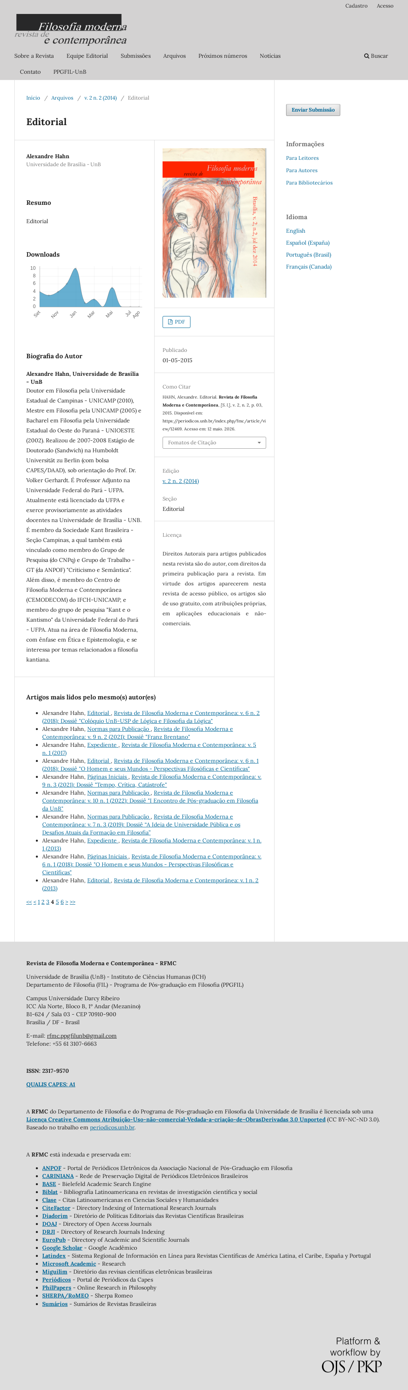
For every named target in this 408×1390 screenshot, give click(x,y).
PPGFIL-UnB (69, 71)
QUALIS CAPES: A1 (50, 1084)
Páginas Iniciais (107, 776)
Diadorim (55, 1215)
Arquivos (174, 55)
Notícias (270, 55)
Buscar (376, 55)
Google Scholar (62, 1247)
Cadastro (356, 5)
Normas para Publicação (119, 728)
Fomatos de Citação (192, 442)
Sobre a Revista (34, 55)
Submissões (136, 55)
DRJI (48, 1231)
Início (33, 97)
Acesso (385, 5)
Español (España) (308, 242)
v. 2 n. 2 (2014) (100, 97)
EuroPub (54, 1239)
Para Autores (302, 170)
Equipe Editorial (87, 55)
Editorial (99, 713)
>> (72, 901)
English (295, 230)
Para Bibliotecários (309, 182)
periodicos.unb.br (112, 1127)
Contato (30, 71)
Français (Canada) (309, 266)
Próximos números (222, 55)
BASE (49, 1184)
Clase (49, 1199)
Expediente (102, 744)
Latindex (54, 1255)
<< (29, 901)
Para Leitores (302, 158)
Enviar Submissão (313, 109)
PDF (179, 321)
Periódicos (56, 1279)
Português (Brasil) (308, 254)
